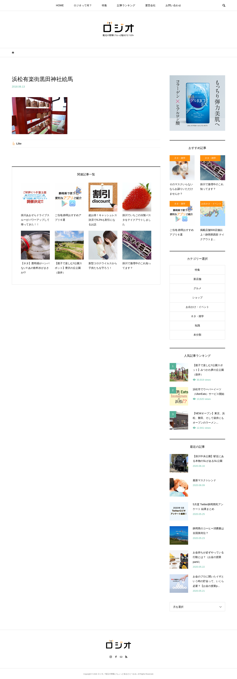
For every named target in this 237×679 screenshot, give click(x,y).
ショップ (197, 297)
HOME (60, 5)
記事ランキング (126, 5)
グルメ (197, 288)
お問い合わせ (173, 5)
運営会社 (150, 5)
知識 (197, 325)
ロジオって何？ (83, 5)
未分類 (197, 334)
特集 (104, 5)
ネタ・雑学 (197, 316)
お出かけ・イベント (197, 306)
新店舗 (197, 279)
